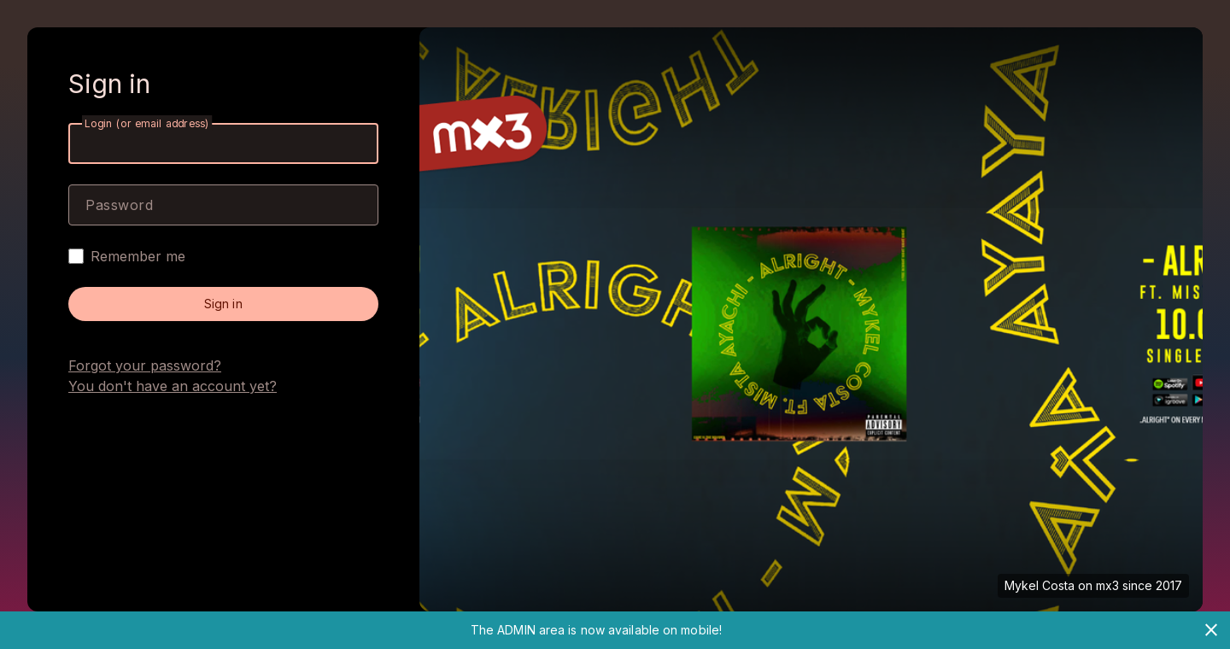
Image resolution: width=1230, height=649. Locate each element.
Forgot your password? (144, 365)
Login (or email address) (147, 123)
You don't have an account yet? (172, 386)
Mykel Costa (1039, 585)
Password (119, 204)
